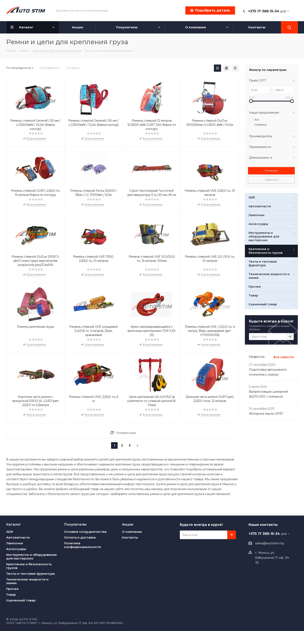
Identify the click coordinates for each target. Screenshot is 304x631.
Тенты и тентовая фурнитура (30, 574)
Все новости (284, 357)
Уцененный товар (21, 600)
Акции (127, 524)
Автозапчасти (18, 537)
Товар (11, 594)
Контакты (130, 537)
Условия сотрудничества (85, 532)
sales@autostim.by (269, 543)
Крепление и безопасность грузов (29, 566)
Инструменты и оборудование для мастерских (31, 556)
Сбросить (271, 179)
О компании (132, 532)
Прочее (12, 589)
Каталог (13, 524)
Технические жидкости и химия (27, 581)
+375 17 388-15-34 (267, 11)
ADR (9, 532)
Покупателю (75, 524)
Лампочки (14, 543)
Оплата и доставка (80, 537)
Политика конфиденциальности (82, 545)
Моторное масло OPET (266, 413)
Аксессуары (16, 549)
